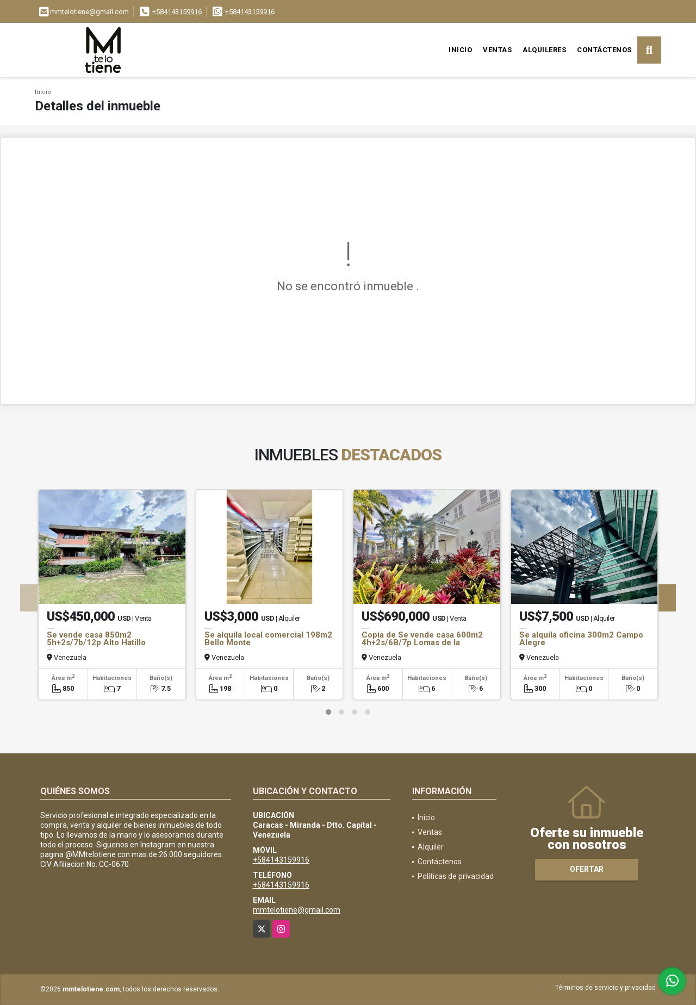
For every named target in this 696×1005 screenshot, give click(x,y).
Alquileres (544, 50)
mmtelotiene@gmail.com (296, 910)
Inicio (460, 50)
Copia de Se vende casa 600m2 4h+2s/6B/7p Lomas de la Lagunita (422, 642)
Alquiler (431, 846)
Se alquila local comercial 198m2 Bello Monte (268, 638)
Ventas (497, 50)
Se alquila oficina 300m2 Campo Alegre (581, 638)
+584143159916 (177, 12)
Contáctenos (604, 50)
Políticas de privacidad (456, 876)
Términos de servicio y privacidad (605, 987)
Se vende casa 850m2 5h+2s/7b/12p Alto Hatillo (96, 638)
